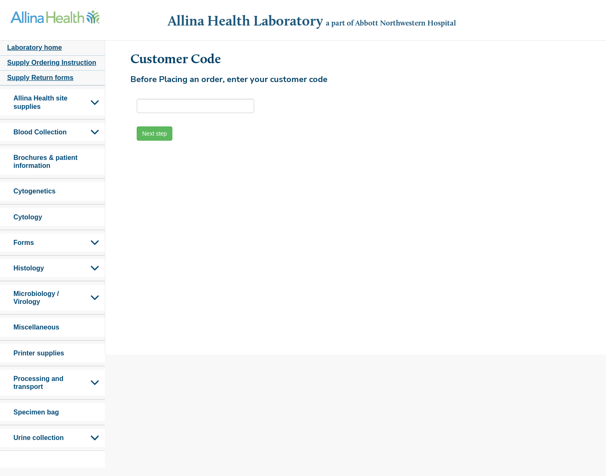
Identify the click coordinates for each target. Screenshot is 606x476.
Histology (28, 268)
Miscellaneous (36, 327)
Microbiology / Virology (36, 297)
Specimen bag (36, 412)
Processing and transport (38, 382)
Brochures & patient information (45, 161)
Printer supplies (38, 353)
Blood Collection (40, 132)
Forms (23, 242)
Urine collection (38, 437)
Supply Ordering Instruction (51, 62)
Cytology (27, 217)
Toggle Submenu (95, 102)
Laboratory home (34, 47)
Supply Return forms (40, 77)
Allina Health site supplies (40, 102)
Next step (154, 133)
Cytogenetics (34, 191)
